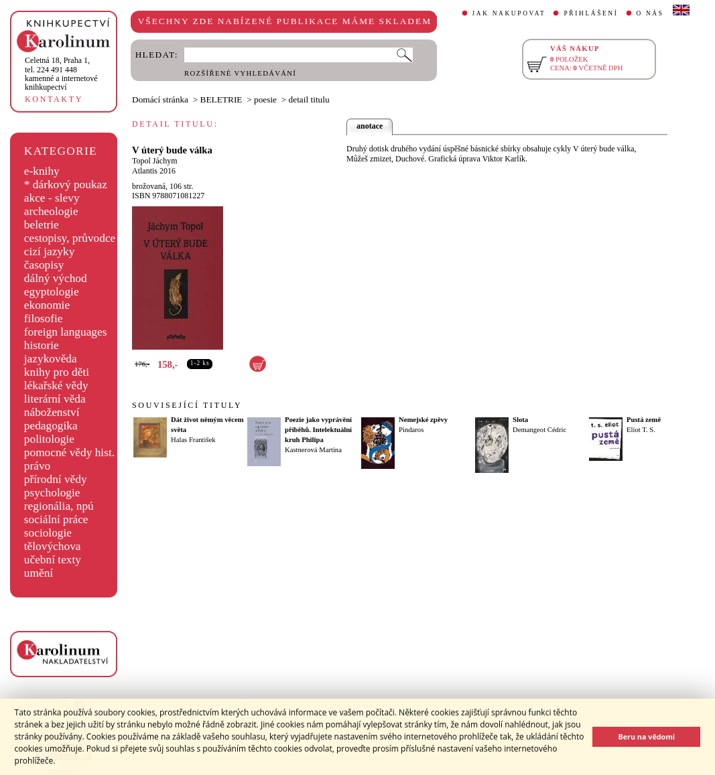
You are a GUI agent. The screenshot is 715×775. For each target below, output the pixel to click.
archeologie (51, 211)
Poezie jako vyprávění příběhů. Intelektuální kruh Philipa (318, 429)
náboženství (52, 412)
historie (41, 345)
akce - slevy (52, 198)
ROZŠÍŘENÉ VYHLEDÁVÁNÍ (240, 73)
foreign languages (65, 332)
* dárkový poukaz (65, 184)
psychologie (52, 492)
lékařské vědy (56, 385)
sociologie (48, 532)
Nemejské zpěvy (423, 419)
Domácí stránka (160, 99)
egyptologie (51, 291)
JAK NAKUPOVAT (509, 13)
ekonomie (47, 305)
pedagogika (51, 425)
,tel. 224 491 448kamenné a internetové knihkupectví (61, 74)
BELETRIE (221, 99)
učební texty (52, 559)
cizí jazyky (49, 251)
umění (38, 573)
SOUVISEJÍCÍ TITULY (187, 405)
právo (37, 466)
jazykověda (50, 358)
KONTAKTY (54, 99)
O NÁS (650, 13)
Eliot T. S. (641, 429)
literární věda (55, 399)
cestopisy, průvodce (70, 238)
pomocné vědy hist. (69, 452)
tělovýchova (52, 546)
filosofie (43, 318)
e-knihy (42, 171)
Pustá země (644, 419)
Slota (520, 419)
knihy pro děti (56, 372)
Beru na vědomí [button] (646, 736)
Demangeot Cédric (539, 429)
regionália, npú (59, 506)
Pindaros (411, 429)
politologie (49, 439)
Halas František (193, 439)
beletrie (41, 224)
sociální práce (56, 519)
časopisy (44, 265)
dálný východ (55, 278)
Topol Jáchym (154, 160)
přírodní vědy (55, 479)
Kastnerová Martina (313, 449)
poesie (265, 99)
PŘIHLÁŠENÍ (591, 13)
